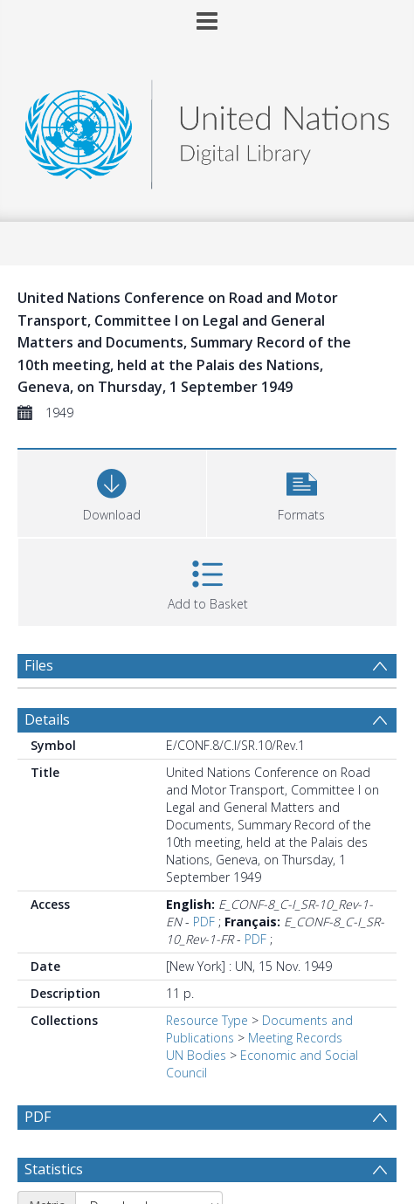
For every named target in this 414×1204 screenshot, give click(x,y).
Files (38, 665)
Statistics (53, 1169)
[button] (301, 491)
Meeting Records (295, 1037)
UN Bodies (196, 1055)
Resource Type (207, 1020)
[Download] (111, 491)
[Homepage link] (207, 129)
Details (47, 719)
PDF (204, 921)
